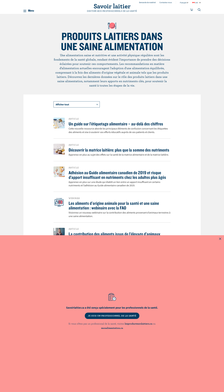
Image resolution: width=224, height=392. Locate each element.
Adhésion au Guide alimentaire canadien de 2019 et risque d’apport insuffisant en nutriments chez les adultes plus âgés (117, 175)
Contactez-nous (165, 2)
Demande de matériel (147, 2)
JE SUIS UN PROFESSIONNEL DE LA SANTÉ (112, 315)
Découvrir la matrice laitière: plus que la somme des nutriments (119, 150)
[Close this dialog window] (220, 239)
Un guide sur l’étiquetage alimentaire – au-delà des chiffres (116, 123)
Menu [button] (31, 10)
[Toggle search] (199, 10)
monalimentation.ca (112, 328)
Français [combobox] (183, 2)
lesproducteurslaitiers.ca (138, 323)
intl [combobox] (196, 2)
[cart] (192, 10)
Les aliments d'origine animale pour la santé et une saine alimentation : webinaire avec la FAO (114, 205)
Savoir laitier (112, 6)
